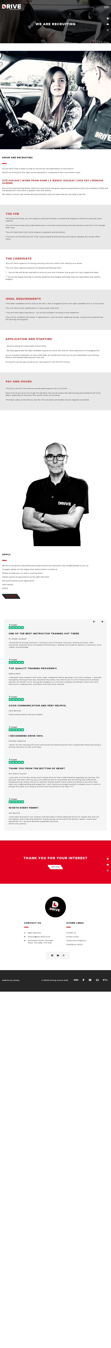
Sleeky (16, 980)
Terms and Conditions (76, 941)
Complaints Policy (74, 944)
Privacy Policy (72, 937)
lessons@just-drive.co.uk (39, 937)
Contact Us (71, 933)
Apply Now (11, 596)
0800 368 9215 (34, 933)
